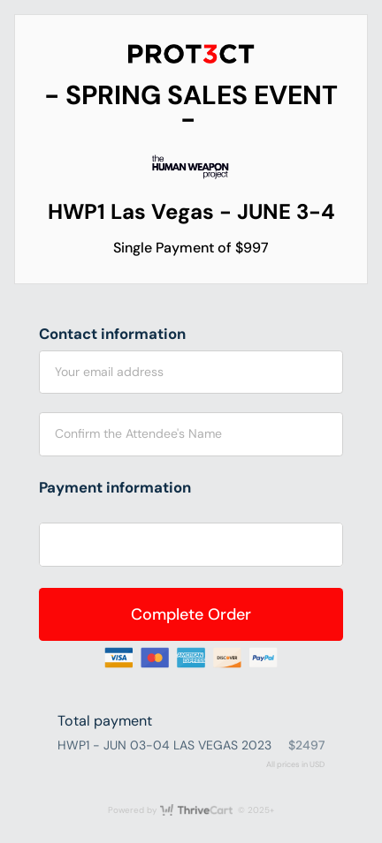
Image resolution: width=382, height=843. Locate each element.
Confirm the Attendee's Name (138, 433)
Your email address (109, 372)
